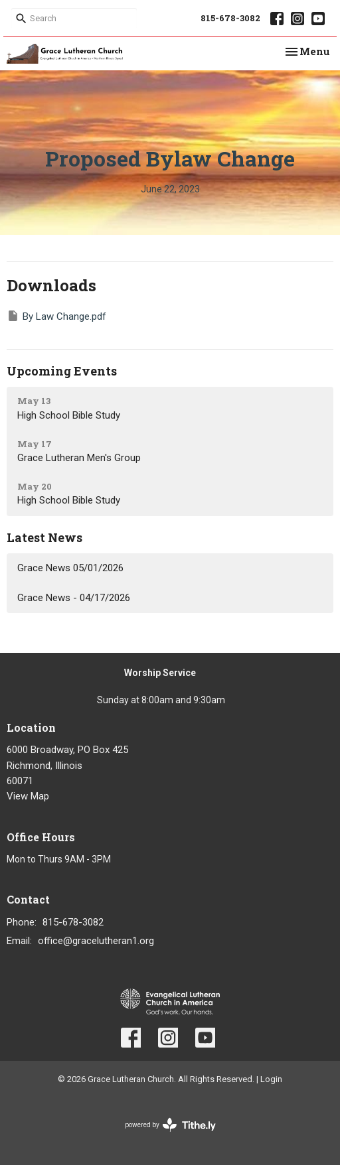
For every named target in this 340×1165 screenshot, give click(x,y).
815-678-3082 (230, 18)
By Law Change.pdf (56, 315)
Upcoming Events (62, 371)
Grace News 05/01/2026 (70, 568)
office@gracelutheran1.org (96, 941)
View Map (28, 796)
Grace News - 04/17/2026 (73, 598)
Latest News (44, 537)
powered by (170, 1125)
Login (271, 1079)
